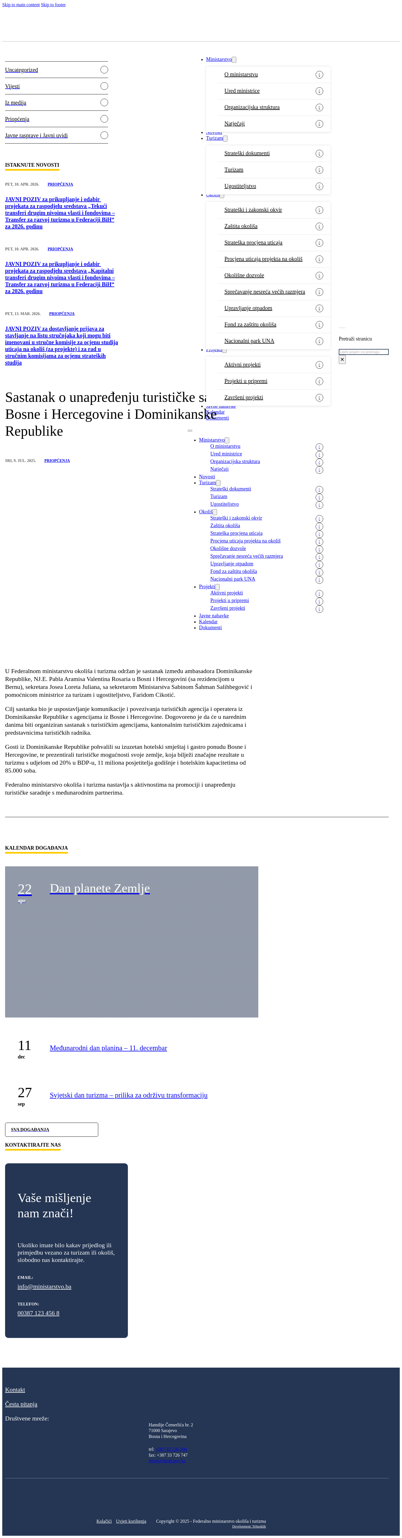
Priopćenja (60, 184)
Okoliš (213, 195)
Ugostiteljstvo (240, 186)
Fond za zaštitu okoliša (250, 324)
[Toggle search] (342, 327)
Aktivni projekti (242, 364)
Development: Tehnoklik (249, 1526)
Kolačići (104, 1521)
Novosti (214, 132)
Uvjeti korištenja (131, 1521)
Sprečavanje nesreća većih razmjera (264, 291)
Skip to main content (21, 4)
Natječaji (234, 123)
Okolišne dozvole (244, 275)
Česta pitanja (21, 1403)
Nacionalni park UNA (249, 341)
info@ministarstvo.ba (44, 1286)
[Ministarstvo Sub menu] (234, 60)
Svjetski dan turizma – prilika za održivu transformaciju (128, 1095)
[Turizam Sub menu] (225, 139)
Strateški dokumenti (247, 153)
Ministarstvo (219, 59)
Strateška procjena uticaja (253, 242)
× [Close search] (342, 359)
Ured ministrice (242, 91)
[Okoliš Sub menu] (222, 195)
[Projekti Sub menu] (224, 350)
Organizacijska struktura (252, 107)
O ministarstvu (241, 74)
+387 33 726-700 (171, 1449)
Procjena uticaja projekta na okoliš (263, 259)
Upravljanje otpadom (248, 308)
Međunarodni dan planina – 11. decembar (108, 1048)
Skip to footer (53, 4)
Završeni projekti (243, 397)
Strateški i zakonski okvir (253, 210)
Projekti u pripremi (245, 381)
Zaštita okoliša (240, 226)
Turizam (214, 138)
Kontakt (15, 1389)
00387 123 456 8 (39, 1312)
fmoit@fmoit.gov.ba (167, 1460)
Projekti (214, 349)
